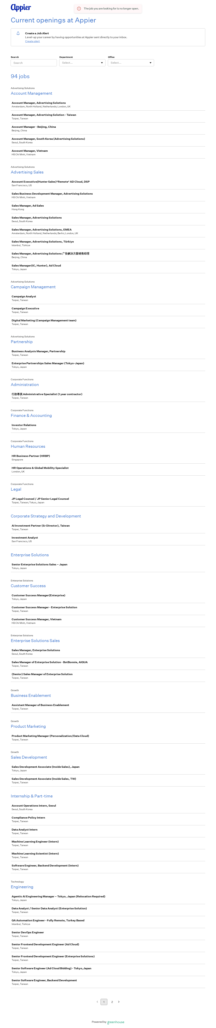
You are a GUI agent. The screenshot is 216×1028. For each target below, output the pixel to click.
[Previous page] (97, 1002)
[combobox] (62, 63)
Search (15, 57)
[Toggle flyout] (102, 63)
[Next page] (118, 1002)
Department (66, 57)
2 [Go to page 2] (112, 1002)
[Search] (34, 62)
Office (111, 57)
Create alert (32, 41)
